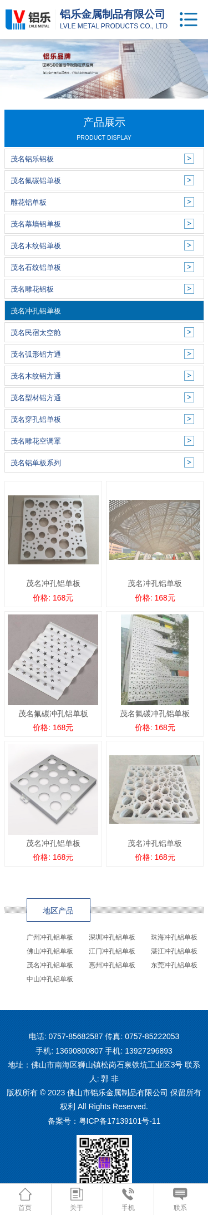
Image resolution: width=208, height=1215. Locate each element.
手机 (128, 1200)
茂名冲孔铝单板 (50, 965)
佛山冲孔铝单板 (50, 951)
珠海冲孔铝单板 (174, 937)
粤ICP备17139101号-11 (120, 1120)
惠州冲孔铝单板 (112, 965)
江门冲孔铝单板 (112, 951)
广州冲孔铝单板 (50, 937)
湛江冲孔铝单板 (174, 951)
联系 (180, 1200)
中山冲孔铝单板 (50, 979)
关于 (76, 1200)
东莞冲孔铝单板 (174, 965)
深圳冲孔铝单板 (112, 937)
